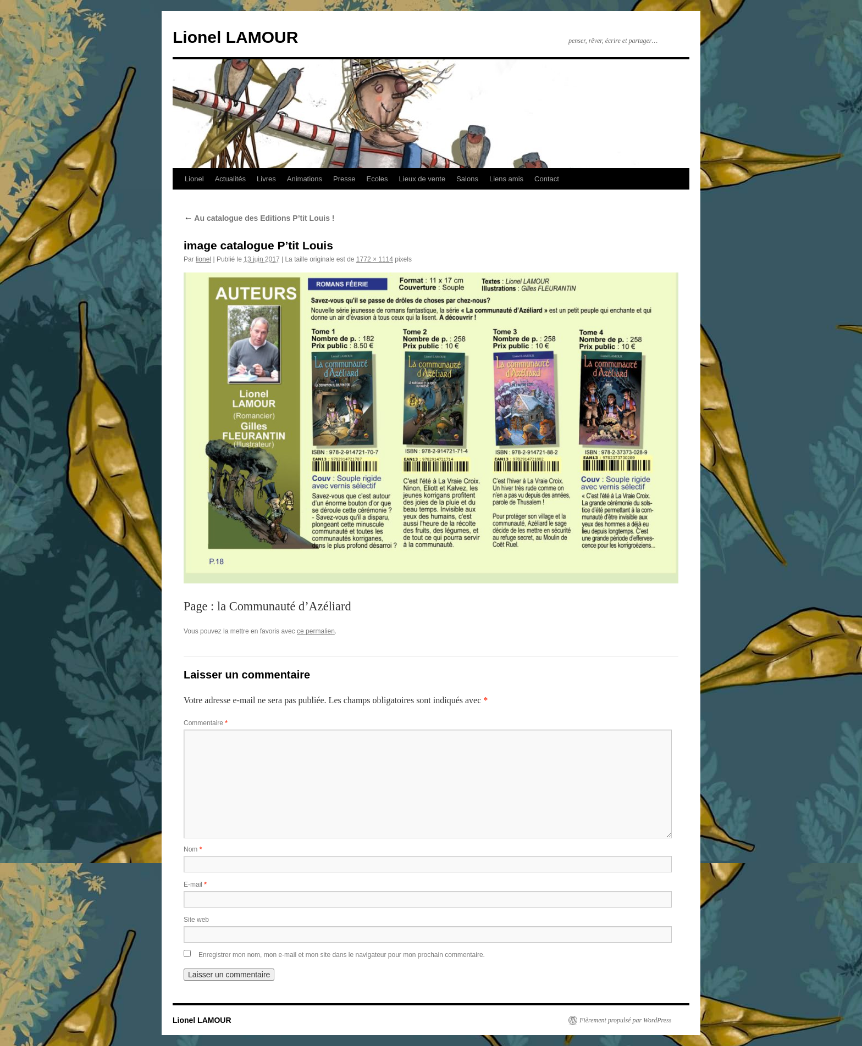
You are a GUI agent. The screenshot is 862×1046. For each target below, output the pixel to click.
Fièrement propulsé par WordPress (625, 1020)
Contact (546, 179)
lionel (203, 259)
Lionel (194, 179)
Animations (304, 179)
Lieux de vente (422, 179)
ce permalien (316, 631)
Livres (266, 179)
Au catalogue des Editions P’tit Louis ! (259, 218)
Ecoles (377, 179)
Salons (467, 179)
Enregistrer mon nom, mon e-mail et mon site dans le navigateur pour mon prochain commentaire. (341, 955)
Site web (196, 919)
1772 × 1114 (374, 259)
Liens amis (506, 179)
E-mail (195, 884)
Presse (344, 179)
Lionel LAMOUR (235, 37)
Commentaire (206, 723)
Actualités (230, 179)
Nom (193, 849)
